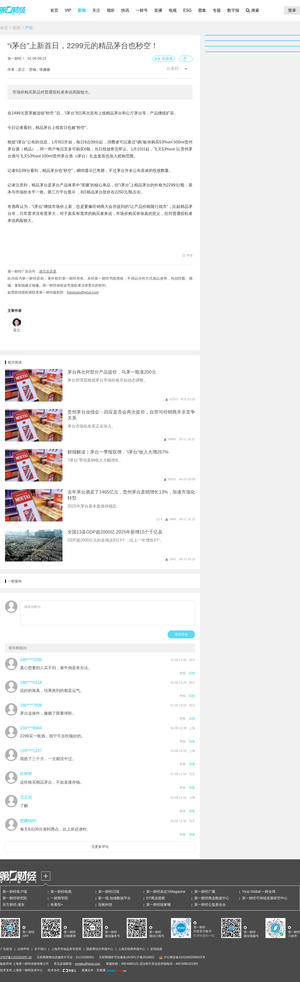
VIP (68, 10)
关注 (96, 10)
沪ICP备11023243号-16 (16, 957)
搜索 (255, 10)
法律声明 (23, 949)
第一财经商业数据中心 (211, 898)
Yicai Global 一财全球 (259, 892)
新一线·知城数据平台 (114, 898)
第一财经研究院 (14, 898)
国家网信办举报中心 (99, 949)
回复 (192, 673)
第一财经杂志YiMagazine (166, 892)
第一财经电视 (61, 892)
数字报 (233, 10)
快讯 (125, 10)
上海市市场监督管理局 (66, 949)
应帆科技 (105, 905)
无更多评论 (100, 847)
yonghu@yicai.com (87, 964)
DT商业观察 (155, 898)
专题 (217, 10)
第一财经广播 (204, 892)
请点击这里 (47, 271)
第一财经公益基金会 (210, 905)
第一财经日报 (108, 892)
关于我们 (40, 949)
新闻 (82, 10)
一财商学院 (59, 898)
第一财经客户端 (14, 892)
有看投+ (56, 905)
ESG (187, 10)
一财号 (142, 10)
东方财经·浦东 (13, 905)
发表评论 (181, 634)
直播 (158, 10)
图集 (202, 10)
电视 (173, 10)
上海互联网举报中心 (131, 949)
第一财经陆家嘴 (158, 905)
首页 (54, 10)
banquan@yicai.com (83, 292)
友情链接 (156, 949)
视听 (111, 10)
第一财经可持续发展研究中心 (265, 898)
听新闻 (167, 59)
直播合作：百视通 (94, 970)
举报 (183, 673)
